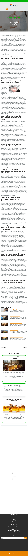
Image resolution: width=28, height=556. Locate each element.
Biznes (14, 492)
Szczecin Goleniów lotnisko (15, 316)
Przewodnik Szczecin (14, 330)
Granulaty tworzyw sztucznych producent (14, 507)
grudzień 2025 (14, 487)
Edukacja (14, 497)
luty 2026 (14, 484)
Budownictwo (14, 493)
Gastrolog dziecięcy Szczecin (15, 309)
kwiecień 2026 (14, 482)
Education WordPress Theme (14, 553)
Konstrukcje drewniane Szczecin (16, 323)
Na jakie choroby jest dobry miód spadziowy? (14, 357)
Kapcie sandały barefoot (14, 503)
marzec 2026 (14, 483)
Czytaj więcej (14, 379)
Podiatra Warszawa (14, 385)
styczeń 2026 (14, 486)
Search (25, 513)
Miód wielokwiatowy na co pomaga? (14, 400)
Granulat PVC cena (14, 504)
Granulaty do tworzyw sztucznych (14, 506)
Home (11, 16)
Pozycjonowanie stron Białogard (14, 502)
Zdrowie (15, 16)
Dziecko (14, 496)
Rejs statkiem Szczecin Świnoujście (16, 337)
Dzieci (14, 494)
